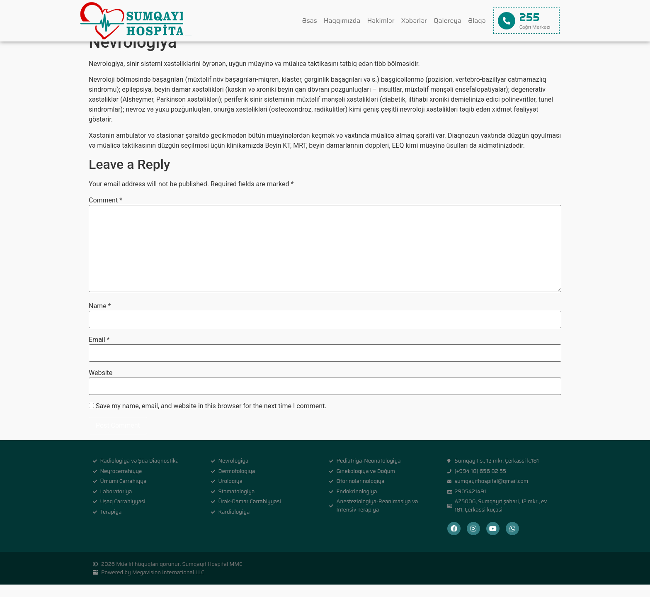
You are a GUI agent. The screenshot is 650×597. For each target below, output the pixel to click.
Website (100, 385)
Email (99, 351)
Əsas (309, 20)
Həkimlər (380, 20)
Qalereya (447, 20)
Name (100, 318)
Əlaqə (477, 20)
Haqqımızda (342, 20)
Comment (105, 213)
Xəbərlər (414, 20)
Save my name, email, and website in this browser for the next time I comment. (211, 418)
